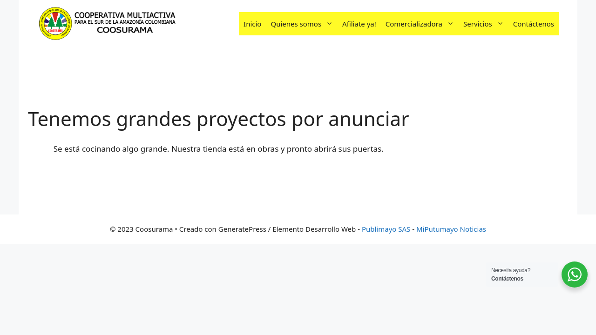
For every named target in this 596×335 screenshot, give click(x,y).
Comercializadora (422, 23)
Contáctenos (533, 23)
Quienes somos (304, 23)
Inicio (252, 23)
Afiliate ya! (359, 23)
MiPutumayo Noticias (451, 229)
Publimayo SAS (386, 229)
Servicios (485, 23)
